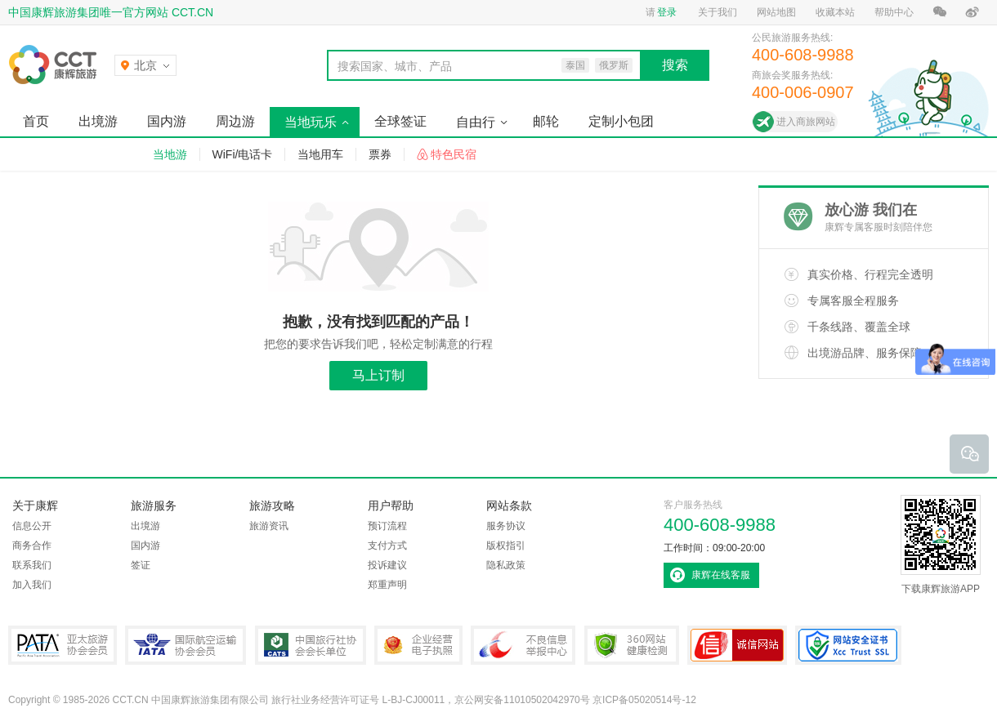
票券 (380, 154)
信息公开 (31, 526)
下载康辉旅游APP (941, 545)
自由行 (475, 122)
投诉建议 (387, 565)
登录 (667, 12)
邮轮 (546, 121)
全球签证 (400, 121)
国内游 (166, 121)
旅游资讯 (268, 526)
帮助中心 (894, 12)
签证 (140, 565)
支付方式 (387, 545)
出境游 (98, 121)
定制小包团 (621, 121)
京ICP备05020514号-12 (644, 700)
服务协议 (505, 526)
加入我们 (31, 584)
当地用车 (320, 154)
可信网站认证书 (737, 645)
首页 (36, 121)
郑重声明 (387, 584)
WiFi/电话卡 (242, 154)
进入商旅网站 (805, 121)
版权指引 (505, 545)
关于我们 (717, 12)
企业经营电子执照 (418, 645)
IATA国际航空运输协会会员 (185, 645)
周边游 (235, 121)
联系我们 (31, 565)
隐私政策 (505, 565)
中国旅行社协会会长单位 (310, 645)
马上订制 (378, 375)
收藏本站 (835, 12)
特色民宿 (453, 154)
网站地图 (776, 12)
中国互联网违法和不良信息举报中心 (523, 645)
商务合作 (31, 545)
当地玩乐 (310, 122)
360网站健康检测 (631, 645)
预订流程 (387, 526)
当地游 (170, 154)
